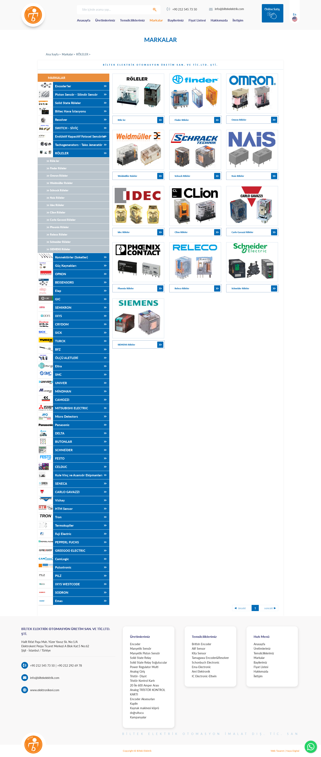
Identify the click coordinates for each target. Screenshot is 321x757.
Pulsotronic (54, 567)
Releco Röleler (58, 234)
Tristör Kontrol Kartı (142, 680)
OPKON (52, 274)
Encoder (135, 644)
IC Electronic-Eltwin (204, 676)
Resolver (52, 120)
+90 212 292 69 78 (69, 665)
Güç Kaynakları (57, 265)
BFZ (49, 349)
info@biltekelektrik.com (226, 9)
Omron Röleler (59, 175)
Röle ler (54, 161)
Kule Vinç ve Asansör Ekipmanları (70, 475)
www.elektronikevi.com (44, 690)
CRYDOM (53, 324)
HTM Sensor (55, 509)
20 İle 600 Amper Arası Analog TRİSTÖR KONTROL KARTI (147, 690)
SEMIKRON (54, 307)
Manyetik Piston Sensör (145, 653)
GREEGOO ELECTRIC (61, 550)
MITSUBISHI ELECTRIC (63, 408)
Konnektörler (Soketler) (63, 257)
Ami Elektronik (201, 671)
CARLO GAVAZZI (59, 492)
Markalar (156, 20)
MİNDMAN (54, 391)
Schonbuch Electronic (205, 662)
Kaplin (134, 703)
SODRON (53, 592)
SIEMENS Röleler (60, 249)
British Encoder (201, 644)
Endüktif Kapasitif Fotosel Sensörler (72, 136)
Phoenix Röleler (59, 227)
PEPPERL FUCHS (58, 542)
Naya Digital (292, 750)
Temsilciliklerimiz (132, 20)
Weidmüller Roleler (61, 183)
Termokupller (56, 525)
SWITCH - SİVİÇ (58, 128)
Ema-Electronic (201, 667)
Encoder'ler (54, 86)
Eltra (50, 366)
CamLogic (53, 559)
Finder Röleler (58, 168)
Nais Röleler (57, 197)
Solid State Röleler (59, 103)
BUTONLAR (55, 441)
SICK (50, 333)
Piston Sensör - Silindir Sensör (68, 94)
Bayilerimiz (176, 20)
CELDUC (52, 467)
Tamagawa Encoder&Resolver (210, 657)
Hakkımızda (219, 20)
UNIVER (52, 383)
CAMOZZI (53, 400)
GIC (49, 299)
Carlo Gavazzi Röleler (63, 219)
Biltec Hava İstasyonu (62, 111)
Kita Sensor (199, 653)
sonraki (268, 608)
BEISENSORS (56, 282)
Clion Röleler (57, 212)
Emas (50, 601)
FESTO (51, 458)
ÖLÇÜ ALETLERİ (58, 358)
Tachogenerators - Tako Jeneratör (70, 145)
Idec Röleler (57, 205)
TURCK (51, 341)
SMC (50, 374)
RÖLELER (53, 153)
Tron (50, 517)
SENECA (52, 483)
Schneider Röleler (60, 241)
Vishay (51, 500)
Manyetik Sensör (140, 648)
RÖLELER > (83, 54)
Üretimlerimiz (105, 20)
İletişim (238, 20)
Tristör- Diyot (138, 676)
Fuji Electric (54, 534)
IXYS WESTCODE (59, 584)
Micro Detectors (58, 416)
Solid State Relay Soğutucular (148, 662)
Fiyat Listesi (197, 20)
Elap (49, 291)
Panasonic (53, 425)
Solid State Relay (140, 657)
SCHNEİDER (55, 450)
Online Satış (272, 9)
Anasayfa (83, 20)
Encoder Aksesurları (142, 699)
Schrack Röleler (59, 190)
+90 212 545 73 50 (182, 9)
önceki (242, 608)
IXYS (50, 316)
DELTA (51, 433)
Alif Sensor (198, 648)
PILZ (49, 576)
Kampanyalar (138, 717)
